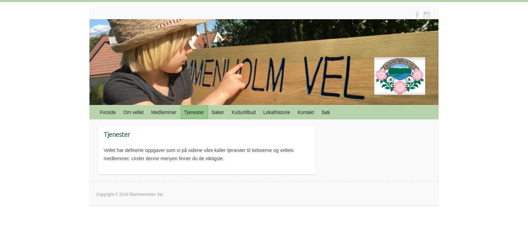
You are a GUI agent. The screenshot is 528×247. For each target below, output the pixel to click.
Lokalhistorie (276, 112)
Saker (218, 112)
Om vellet (133, 112)
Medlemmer (164, 112)
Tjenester (194, 112)
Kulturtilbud (244, 112)
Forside (108, 112)
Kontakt (306, 112)
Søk (326, 112)
